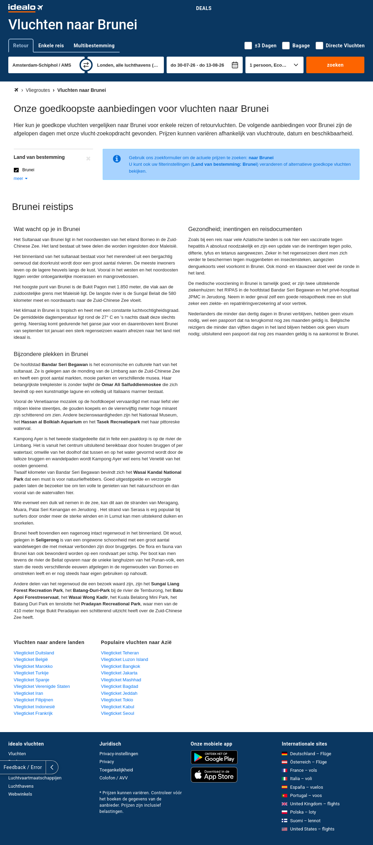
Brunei (28, 169)
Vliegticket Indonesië (34, 706)
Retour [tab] (21, 45)
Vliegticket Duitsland (34, 652)
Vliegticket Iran (28, 693)
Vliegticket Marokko (33, 666)
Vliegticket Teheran (120, 652)
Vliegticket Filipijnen (33, 699)
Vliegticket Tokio (117, 699)
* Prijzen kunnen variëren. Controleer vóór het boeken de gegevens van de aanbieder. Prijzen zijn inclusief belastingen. (141, 802)
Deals (204, 8)
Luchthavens (21, 786)
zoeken (335, 65)
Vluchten (17, 753)
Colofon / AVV (114, 777)
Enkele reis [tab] (51, 45)
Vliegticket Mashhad (121, 679)
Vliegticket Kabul (117, 706)
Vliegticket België (31, 659)
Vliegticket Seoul (117, 713)
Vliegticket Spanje (31, 679)
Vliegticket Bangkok (120, 666)
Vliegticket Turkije (31, 672)
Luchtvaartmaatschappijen (35, 777)
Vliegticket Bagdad (119, 686)
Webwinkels (20, 794)
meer (21, 178)
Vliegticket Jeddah (119, 693)
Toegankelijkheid (116, 769)
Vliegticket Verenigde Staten (42, 686)
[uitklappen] (6, 767)
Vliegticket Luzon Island (124, 659)
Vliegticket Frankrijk (33, 713)
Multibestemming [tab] (94, 45)
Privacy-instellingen (119, 753)
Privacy (107, 761)
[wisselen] (86, 64)
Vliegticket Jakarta (119, 672)
